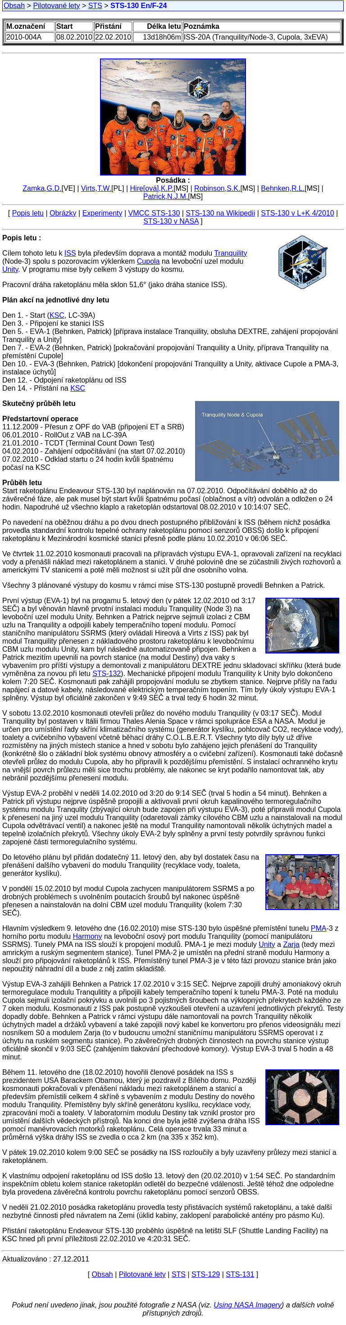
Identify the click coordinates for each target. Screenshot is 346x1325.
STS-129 (205, 1274)
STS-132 (106, 673)
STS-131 (240, 1274)
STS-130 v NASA (171, 221)
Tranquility (230, 253)
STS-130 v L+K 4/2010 (297, 213)
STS (95, 5)
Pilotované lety (56, 5)
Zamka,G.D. (42, 188)
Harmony (87, 936)
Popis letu (28, 213)
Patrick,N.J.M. (165, 196)
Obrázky (63, 213)
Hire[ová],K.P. (152, 188)
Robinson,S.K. (217, 188)
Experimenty (102, 213)
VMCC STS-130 (154, 213)
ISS (70, 253)
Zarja (291, 944)
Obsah (14, 5)
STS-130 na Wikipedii (220, 213)
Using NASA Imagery (248, 1305)
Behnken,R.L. (283, 188)
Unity (10, 269)
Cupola (148, 261)
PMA (319, 928)
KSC (57, 315)
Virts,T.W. (96, 188)
